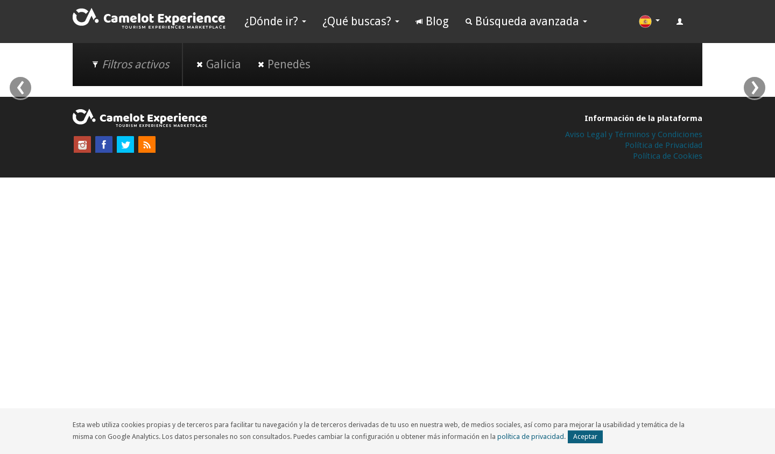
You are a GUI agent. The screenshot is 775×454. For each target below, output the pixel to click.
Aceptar (585, 436)
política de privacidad (530, 436)
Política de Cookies (667, 156)
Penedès (284, 64)
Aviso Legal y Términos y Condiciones (633, 134)
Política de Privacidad (663, 145)
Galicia (218, 64)
